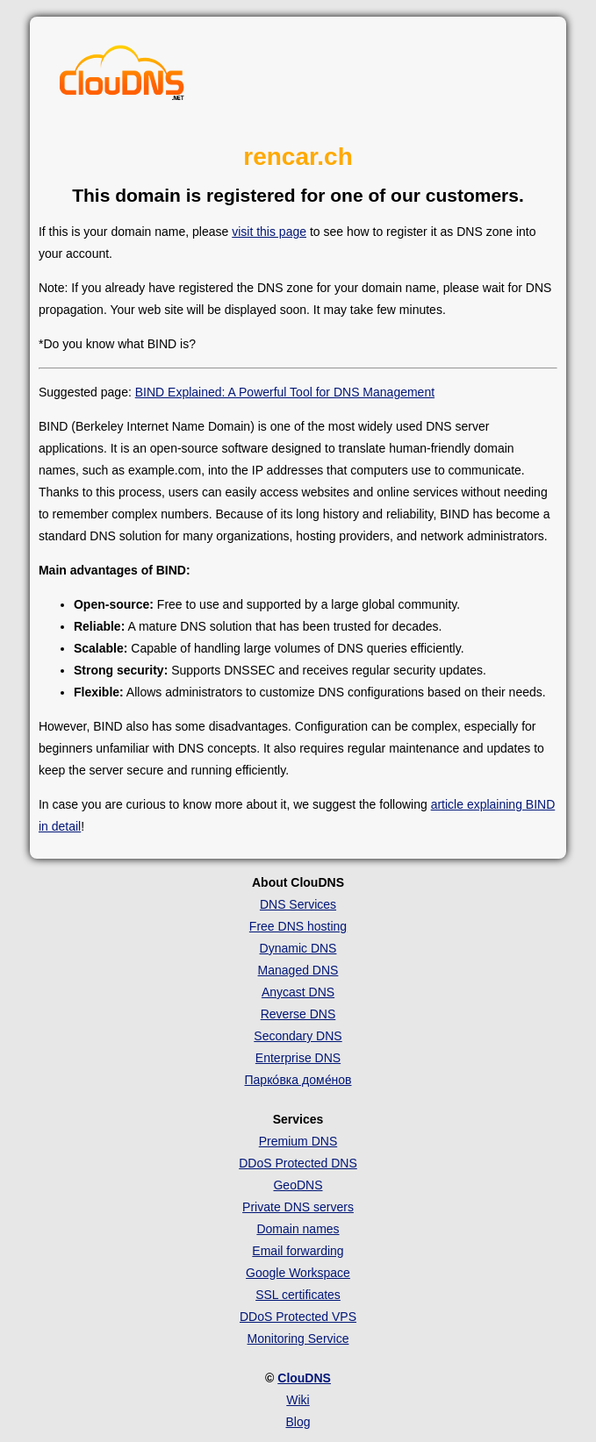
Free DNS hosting (298, 926)
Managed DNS (298, 970)
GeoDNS (297, 1185)
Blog (297, 1422)
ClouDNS (304, 1378)
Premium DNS (298, 1141)
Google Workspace (298, 1273)
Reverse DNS (298, 1014)
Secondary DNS (297, 1036)
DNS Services (298, 904)
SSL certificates (298, 1295)
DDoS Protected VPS (298, 1317)
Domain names (297, 1229)
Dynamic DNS (298, 948)
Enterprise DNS (298, 1058)
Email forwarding (297, 1251)
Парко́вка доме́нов (298, 1080)
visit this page (269, 232)
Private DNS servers (298, 1207)
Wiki (297, 1400)
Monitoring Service (298, 1338)
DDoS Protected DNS (298, 1163)
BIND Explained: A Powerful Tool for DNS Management (284, 392)
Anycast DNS (298, 992)
